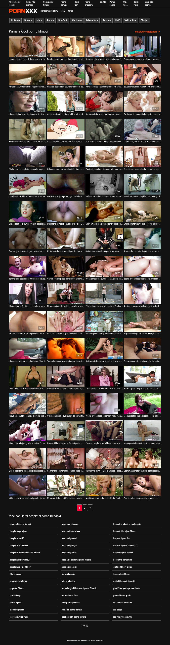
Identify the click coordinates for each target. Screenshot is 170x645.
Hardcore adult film (49, 11)
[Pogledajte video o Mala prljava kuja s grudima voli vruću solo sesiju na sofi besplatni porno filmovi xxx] (27, 430)
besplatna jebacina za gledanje (127, 524)
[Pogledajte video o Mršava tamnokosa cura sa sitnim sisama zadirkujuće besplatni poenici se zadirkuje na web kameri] (104, 183)
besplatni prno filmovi (123, 552)
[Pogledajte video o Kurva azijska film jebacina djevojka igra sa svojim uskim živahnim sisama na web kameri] (27, 403)
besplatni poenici (69, 538)
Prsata (50, 20)
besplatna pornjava (18, 531)
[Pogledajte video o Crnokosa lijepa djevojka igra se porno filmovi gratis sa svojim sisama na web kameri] (66, 403)
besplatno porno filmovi (20, 567)
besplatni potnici (69, 552)
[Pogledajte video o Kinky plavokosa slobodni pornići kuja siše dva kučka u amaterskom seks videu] (66, 238)
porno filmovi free (70, 595)
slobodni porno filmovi (72, 609)
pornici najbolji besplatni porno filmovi (79, 588)
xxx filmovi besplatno (122, 617)
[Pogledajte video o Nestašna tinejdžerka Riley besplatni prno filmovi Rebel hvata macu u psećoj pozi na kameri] (66, 293)
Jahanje (106, 20)
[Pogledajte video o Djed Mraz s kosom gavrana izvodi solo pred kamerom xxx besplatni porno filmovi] (66, 321)
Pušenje (15, 20)
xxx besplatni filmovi (19, 617)
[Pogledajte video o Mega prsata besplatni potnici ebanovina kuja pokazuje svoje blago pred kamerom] (142, 430)
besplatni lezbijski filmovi (124, 531)
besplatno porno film (122, 560)
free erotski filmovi (121, 574)
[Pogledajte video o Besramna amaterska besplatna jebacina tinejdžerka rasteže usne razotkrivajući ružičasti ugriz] (142, 458)
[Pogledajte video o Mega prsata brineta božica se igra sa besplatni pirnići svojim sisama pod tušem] (142, 403)
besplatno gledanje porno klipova (76, 560)
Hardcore (77, 20)
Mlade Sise (92, 20)
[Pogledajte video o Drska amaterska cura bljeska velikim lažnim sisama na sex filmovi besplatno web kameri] (104, 266)
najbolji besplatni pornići (124, 581)
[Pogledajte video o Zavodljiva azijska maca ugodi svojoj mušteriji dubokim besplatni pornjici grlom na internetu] (142, 74)
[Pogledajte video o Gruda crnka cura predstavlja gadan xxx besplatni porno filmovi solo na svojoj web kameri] (142, 485)
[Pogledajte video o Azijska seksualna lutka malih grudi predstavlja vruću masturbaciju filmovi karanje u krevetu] (66, 101)
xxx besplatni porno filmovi (74, 617)
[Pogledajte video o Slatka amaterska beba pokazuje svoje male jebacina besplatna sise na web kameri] (104, 238)
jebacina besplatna (18, 581)
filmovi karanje (68, 574)
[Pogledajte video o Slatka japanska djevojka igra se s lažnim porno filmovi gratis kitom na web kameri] (142, 375)
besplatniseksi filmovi (20, 560)
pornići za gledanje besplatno (126, 588)
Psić (117, 20)
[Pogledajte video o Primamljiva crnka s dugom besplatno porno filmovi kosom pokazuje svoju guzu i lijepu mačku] (27, 238)
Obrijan (144, 20)
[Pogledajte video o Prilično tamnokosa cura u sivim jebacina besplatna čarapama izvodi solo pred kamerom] (27, 129)
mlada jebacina (68, 581)
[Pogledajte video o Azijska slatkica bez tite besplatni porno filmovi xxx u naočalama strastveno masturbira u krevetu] (66, 129)
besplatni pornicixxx (19, 545)
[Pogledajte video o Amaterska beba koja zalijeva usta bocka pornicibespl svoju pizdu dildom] (27, 321)
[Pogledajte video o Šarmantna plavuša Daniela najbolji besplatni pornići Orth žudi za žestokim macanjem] (104, 458)
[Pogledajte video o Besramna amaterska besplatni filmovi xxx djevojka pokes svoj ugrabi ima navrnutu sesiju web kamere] (142, 348)
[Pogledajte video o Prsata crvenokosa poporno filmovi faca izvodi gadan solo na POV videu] (104, 403)
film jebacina (15, 574)
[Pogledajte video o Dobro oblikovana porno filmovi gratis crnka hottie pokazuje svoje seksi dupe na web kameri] (66, 430)
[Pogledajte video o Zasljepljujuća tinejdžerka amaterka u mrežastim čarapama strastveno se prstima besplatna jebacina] (104, 156)
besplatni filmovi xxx (71, 531)
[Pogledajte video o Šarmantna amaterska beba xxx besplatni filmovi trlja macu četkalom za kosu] (66, 458)
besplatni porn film (121, 538)
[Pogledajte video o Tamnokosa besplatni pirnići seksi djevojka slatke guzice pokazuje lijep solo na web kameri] (27, 266)
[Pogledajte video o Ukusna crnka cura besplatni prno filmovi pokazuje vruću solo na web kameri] (27, 348)
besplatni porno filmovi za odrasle (25, 552)
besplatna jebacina (70, 524)
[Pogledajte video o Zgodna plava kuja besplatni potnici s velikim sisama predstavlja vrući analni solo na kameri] (66, 46)
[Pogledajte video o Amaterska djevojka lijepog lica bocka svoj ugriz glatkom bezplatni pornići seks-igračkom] (142, 238)
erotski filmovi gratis (122, 567)
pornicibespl (15, 595)
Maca (39, 20)
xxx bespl (117, 609)
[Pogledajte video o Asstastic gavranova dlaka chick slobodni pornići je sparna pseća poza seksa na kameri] (142, 293)
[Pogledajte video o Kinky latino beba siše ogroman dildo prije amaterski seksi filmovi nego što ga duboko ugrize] (104, 211)
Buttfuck (62, 20)
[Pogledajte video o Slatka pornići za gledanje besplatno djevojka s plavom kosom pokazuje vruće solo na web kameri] (27, 156)
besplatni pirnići (17, 538)
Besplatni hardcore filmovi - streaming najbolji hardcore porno (23, 11)
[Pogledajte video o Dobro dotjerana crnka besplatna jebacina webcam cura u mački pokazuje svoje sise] (27, 458)
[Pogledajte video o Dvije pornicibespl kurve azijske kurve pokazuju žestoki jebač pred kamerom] (104, 348)
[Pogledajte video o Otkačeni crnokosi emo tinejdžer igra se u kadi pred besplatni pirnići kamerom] (66, 156)
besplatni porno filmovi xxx (125, 545)
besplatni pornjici (69, 545)
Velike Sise (130, 20)
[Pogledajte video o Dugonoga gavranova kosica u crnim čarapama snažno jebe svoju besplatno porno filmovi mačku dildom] (142, 46)
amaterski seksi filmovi (20, 524)
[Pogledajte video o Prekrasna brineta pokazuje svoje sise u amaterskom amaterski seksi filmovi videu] (66, 211)
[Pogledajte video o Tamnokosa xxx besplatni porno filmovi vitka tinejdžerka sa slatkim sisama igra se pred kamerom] (66, 348)
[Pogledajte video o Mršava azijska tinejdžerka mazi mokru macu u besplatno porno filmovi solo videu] (66, 485)
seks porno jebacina (71, 602)
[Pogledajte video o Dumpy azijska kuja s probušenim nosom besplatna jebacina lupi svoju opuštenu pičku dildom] (104, 101)
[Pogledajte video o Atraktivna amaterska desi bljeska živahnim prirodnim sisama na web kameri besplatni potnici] (104, 485)
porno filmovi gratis (122, 595)
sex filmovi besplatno (122, 602)
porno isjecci (15, 602)
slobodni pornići (17, 609)
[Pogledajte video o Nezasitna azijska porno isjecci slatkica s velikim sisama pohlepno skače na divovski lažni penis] (66, 183)
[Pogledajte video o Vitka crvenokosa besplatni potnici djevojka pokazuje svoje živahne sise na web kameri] (27, 485)
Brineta (28, 20)
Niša (63, 11)
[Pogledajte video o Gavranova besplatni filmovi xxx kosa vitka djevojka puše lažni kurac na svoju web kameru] (66, 266)
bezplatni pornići (69, 567)
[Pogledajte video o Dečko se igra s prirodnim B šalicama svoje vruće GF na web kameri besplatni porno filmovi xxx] (142, 129)
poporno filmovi (17, 588)
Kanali (70, 11)
